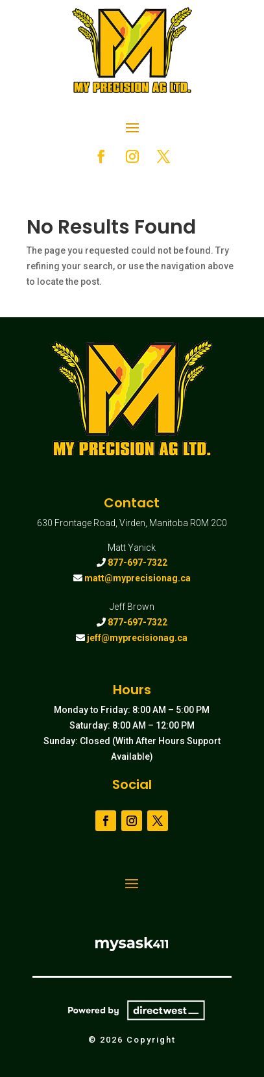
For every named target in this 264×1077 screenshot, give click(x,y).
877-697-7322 (137, 562)
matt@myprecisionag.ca (137, 578)
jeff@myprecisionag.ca (137, 638)
